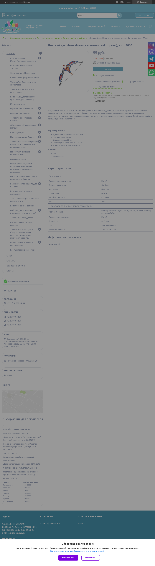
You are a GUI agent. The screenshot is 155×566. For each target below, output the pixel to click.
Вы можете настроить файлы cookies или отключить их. (76, 551)
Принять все (68, 558)
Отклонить (90, 558)
